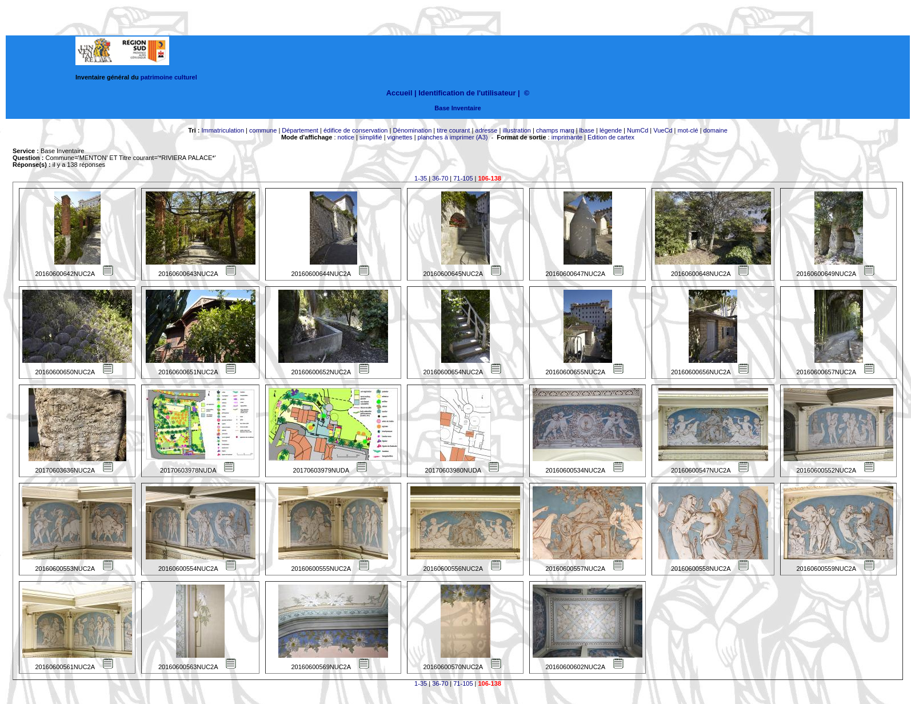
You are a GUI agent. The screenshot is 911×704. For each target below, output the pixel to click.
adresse (486, 130)
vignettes (400, 137)
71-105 (463, 178)
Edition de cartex (611, 137)
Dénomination (412, 130)
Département (300, 130)
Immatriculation (222, 130)
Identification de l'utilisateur (467, 93)
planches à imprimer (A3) (453, 137)
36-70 (440, 178)
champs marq (555, 130)
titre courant (453, 130)
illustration (516, 130)
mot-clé (688, 130)
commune (263, 130)
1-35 (420, 178)
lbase (587, 130)
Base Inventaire (457, 108)
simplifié (370, 137)
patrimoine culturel (169, 77)
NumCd (637, 130)
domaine (716, 130)
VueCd (662, 130)
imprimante (567, 137)
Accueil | (401, 93)
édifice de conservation (355, 130)
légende (611, 130)
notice (346, 137)
